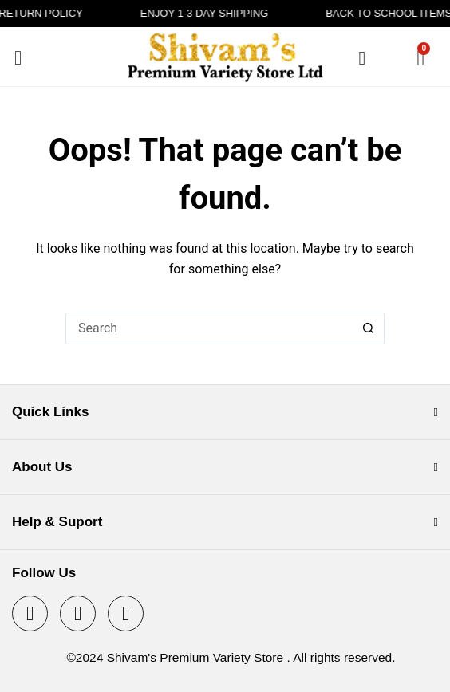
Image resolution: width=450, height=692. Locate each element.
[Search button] (369, 328)
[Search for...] (209, 328)
